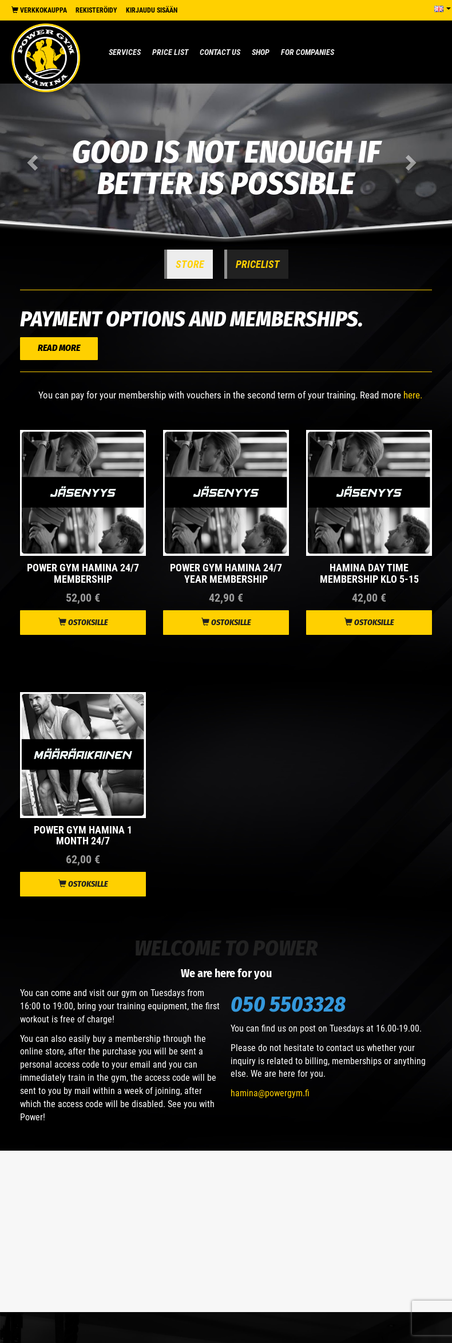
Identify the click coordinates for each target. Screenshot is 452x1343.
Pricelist (258, 264)
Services (125, 52)
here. (412, 395)
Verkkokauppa (39, 10)
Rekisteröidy (96, 10)
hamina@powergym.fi (270, 1093)
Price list (170, 52)
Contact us (220, 52)
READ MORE (59, 347)
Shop (260, 52)
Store (190, 264)
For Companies (307, 52)
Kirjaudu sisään (151, 10)
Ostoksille (83, 622)
